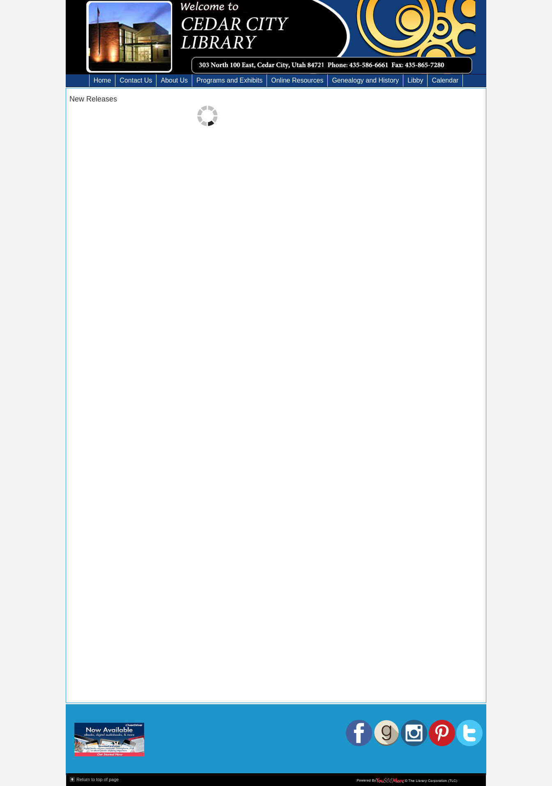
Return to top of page (97, 779)
